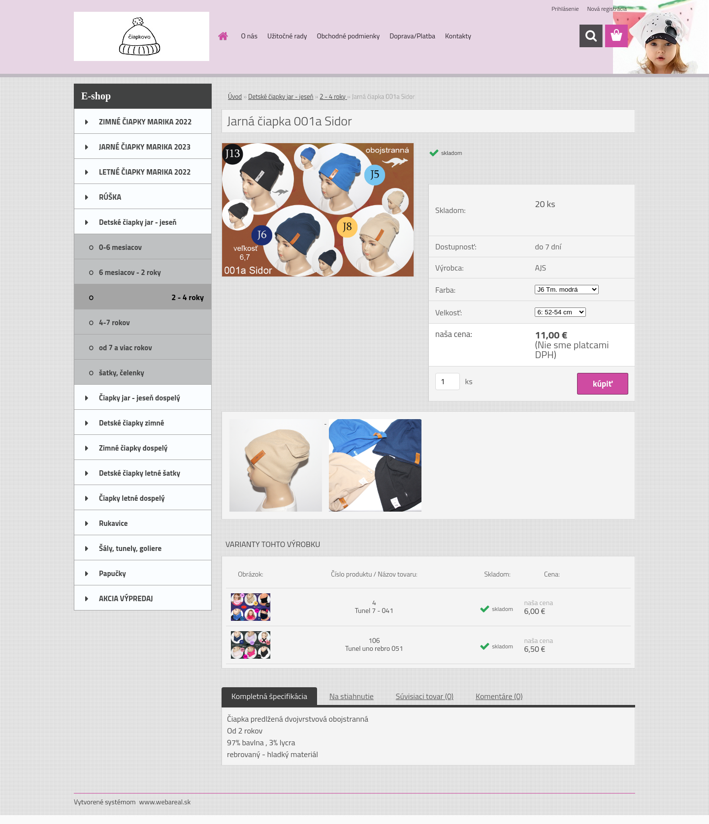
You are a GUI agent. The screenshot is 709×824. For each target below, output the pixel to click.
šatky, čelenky (121, 372)
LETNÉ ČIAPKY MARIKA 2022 (145, 172)
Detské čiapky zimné (131, 422)
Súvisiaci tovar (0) (424, 696)
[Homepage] (222, 36)
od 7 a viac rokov (125, 347)
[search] (591, 36)
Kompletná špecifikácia (269, 696)
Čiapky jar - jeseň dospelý (139, 397)
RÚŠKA (110, 197)
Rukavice (113, 523)
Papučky (112, 573)
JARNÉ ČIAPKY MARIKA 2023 (145, 147)
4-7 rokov (114, 322)
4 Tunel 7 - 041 (374, 606)
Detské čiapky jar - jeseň (138, 222)
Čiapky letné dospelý (131, 498)
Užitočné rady (287, 36)
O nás (249, 36)
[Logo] (141, 36)
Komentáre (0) (499, 696)
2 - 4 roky (187, 297)
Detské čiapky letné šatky (139, 473)
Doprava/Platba (412, 36)
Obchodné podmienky (348, 36)
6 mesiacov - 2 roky (130, 272)
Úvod (235, 96)
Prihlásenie (565, 8)
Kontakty (458, 36)
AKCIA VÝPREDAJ (126, 598)
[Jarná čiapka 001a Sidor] (318, 147)
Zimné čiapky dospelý (133, 448)
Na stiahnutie (351, 696)
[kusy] (447, 381)
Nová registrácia (607, 8)
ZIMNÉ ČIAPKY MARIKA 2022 (145, 121)
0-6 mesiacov (120, 247)
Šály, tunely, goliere (130, 548)
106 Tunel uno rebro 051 (374, 644)
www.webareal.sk (165, 801)
